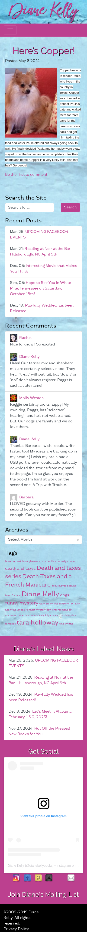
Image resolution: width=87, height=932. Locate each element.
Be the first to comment (26, 174)
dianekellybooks (41, 865)
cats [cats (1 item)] (43, 561)
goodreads (38, 878)
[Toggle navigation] (10, 30)
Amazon (49, 878)
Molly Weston (31, 398)
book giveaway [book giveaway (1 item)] (31, 561)
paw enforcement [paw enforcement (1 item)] (57, 609)
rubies (60, 878)
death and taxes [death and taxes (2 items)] (20, 568)
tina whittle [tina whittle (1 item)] (66, 623)
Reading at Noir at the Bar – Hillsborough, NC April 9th (42, 251)
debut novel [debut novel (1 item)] (59, 585)
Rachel (25, 338)
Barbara (26, 497)
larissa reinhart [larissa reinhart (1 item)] (26, 609)
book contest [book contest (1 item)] (13, 561)
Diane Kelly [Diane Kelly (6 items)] (40, 594)
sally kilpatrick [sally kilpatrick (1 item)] (47, 615)
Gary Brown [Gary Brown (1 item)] (46, 603)
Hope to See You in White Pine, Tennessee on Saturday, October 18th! (40, 288)
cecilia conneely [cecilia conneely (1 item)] (56, 561)
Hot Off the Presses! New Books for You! (39, 731)
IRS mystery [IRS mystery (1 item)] (61, 603)
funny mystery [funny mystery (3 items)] (21, 603)
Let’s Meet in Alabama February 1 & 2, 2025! (40, 714)
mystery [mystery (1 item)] (41, 609)
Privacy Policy (16, 929)
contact (71, 878)
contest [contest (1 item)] (72, 561)
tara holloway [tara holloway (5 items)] (37, 622)
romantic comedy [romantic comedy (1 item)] (27, 615)
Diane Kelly (29, 356)
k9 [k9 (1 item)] (71, 603)
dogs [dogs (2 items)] (64, 595)
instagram (16, 878)
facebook (27, 878)
